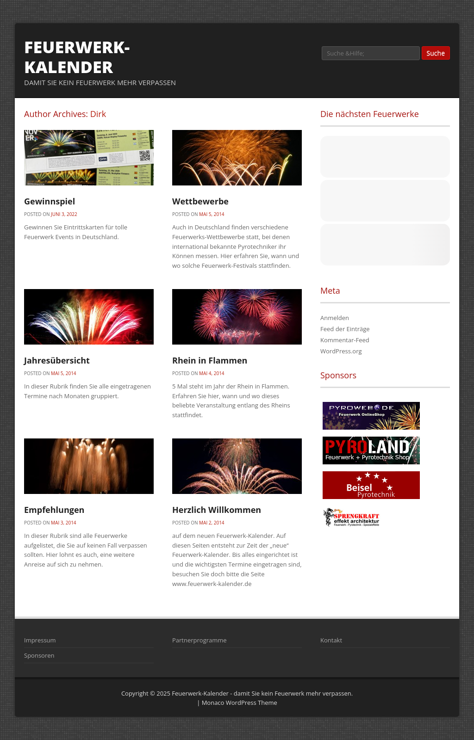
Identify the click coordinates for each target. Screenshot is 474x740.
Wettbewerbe (200, 201)
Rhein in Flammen (209, 360)
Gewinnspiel (49, 201)
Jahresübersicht (57, 360)
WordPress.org (341, 351)
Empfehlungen (54, 509)
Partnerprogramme (199, 640)
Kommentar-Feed (344, 340)
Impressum (40, 640)
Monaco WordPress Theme (239, 702)
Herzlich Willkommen (216, 509)
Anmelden (334, 318)
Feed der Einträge (345, 329)
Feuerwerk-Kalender (77, 57)
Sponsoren (39, 655)
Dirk (98, 113)
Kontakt (331, 640)
